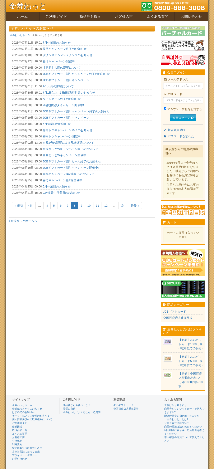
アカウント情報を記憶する (184, 109)
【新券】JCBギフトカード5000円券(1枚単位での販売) (190, 361)
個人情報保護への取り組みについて (32, 419)
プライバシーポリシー (24, 455)
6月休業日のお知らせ (57, 124)
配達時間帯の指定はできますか (181, 415)
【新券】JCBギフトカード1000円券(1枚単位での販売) (190, 344)
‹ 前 (30, 205)
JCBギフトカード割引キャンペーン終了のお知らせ (76, 73)
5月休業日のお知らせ (57, 186)
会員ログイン (183, 117)
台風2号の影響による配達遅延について (68, 142)
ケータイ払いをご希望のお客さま (31, 415)
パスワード (172, 94)
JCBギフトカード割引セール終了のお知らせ (72, 161)
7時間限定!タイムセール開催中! (63, 105)
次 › (123, 205)
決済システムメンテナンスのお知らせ (67, 55)
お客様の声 (124, 17)
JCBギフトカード (174, 311)
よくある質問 (157, 17)
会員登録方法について (176, 422)
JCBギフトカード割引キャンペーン (66, 80)
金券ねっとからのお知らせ (27, 408)
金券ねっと (28, 6)
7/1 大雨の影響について (58, 86)
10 (89, 205)
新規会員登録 (174, 130)
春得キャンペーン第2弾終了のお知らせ (68, 174)
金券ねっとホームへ (23, 221)
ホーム (22, 17)
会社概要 (17, 440)
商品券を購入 (90, 17)
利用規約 (17, 444)
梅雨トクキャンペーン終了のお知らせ (67, 130)
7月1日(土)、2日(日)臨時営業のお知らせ (69, 92)
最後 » (135, 205)
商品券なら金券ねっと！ (76, 405)
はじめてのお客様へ (23, 412)
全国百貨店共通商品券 (177, 317)
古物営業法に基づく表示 (26, 451)
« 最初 (19, 205)
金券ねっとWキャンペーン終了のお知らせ (70, 149)
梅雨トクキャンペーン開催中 (62, 136)
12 (106, 205)
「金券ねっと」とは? (176, 419)
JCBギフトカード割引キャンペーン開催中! (71, 167)
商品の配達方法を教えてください (183, 426)
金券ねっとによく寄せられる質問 (82, 412)
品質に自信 (69, 408)
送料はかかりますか (175, 405)
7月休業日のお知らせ (57, 42)
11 (97, 205)
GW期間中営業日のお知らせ (61, 192)
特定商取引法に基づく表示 (27, 447)
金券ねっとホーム (20, 35)
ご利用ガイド (56, 17)
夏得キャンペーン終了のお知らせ (65, 48)
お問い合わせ (191, 17)
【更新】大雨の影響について (62, 67)
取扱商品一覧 (19, 430)
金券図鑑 (17, 426)
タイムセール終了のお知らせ (62, 99)
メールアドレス (175, 79)
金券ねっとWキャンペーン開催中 (64, 155)
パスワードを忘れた (178, 136)
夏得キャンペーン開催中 (59, 61)
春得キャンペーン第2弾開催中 (62, 180)
